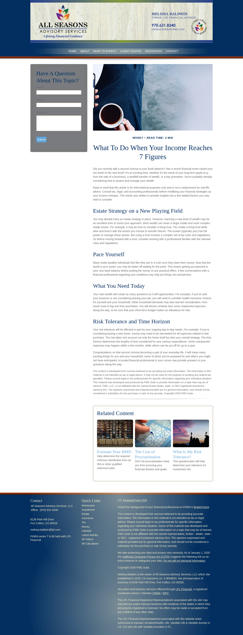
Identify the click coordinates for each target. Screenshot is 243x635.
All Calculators (90, 543)
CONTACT (172, 51)
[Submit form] (41, 139)
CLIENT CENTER (130, 51)
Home (72, 51)
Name (39, 87)
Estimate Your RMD (114, 451)
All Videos (87, 539)
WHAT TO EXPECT (105, 51)
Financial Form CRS (135, 500)
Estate (85, 513)
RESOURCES (153, 51)
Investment (88, 509)
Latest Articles (90, 535)
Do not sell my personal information (184, 560)
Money (86, 526)
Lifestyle (86, 530)
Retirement (88, 505)
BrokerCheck (201, 507)
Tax (84, 522)
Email (39, 99)
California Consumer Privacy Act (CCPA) (146, 556)
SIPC (166, 593)
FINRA (156, 593)
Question (41, 112)
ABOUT (84, 51)
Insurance (87, 518)
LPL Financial (184, 589)
